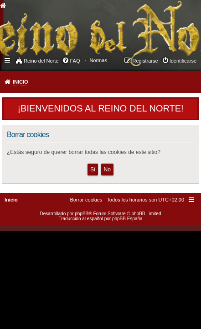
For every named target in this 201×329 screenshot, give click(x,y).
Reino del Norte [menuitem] (41, 61)
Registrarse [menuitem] (145, 61)
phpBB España (127, 218)
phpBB (81, 213)
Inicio (20, 82)
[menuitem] (98, 60)
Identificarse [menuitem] (183, 61)
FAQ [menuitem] (75, 61)
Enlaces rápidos (8, 60)
